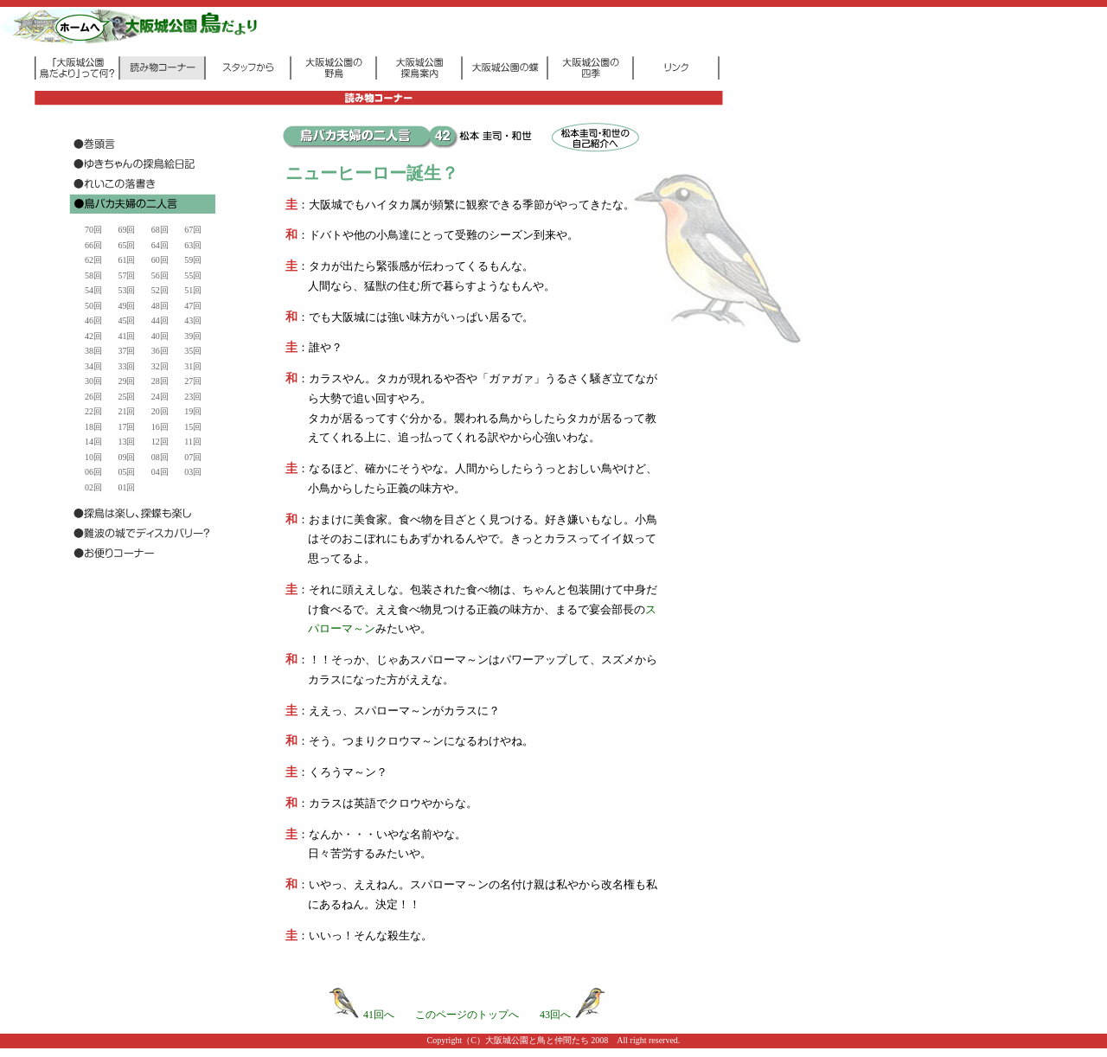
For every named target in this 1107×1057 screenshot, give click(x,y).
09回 (126, 457)
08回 (160, 457)
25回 (126, 396)
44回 (160, 320)
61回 (126, 260)
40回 (160, 336)
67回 (193, 229)
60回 (160, 260)
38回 (93, 351)
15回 (193, 427)
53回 (126, 290)
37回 (126, 351)
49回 (126, 306)
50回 (93, 306)
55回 (193, 275)
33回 (126, 366)
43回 (193, 320)
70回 (93, 229)
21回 (126, 411)
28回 (160, 381)
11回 (193, 441)
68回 (160, 229)
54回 (93, 290)
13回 (126, 441)
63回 (193, 245)
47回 (193, 306)
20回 (160, 411)
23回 (193, 396)
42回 (93, 336)
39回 (193, 336)
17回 (126, 427)
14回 (93, 441)
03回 (193, 472)
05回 (126, 472)
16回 (160, 427)
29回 (126, 381)
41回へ (361, 1015)
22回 (93, 411)
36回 (160, 351)
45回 (126, 320)
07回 (193, 457)
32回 (160, 366)
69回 (126, 229)
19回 (193, 411)
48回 (160, 306)
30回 (93, 381)
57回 (126, 275)
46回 (93, 320)
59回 (193, 260)
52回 (160, 290)
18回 (93, 427)
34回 (93, 366)
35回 (193, 351)
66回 (93, 245)
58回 (93, 275)
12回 (160, 441)
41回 (126, 336)
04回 (160, 472)
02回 (93, 487)
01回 (126, 487)
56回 (160, 275)
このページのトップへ (467, 1015)
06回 (93, 472)
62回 (93, 260)
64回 (160, 245)
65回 (126, 245)
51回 (193, 290)
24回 (160, 396)
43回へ (572, 1015)
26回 (93, 396)
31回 (193, 366)
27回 (193, 381)
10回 (93, 457)
